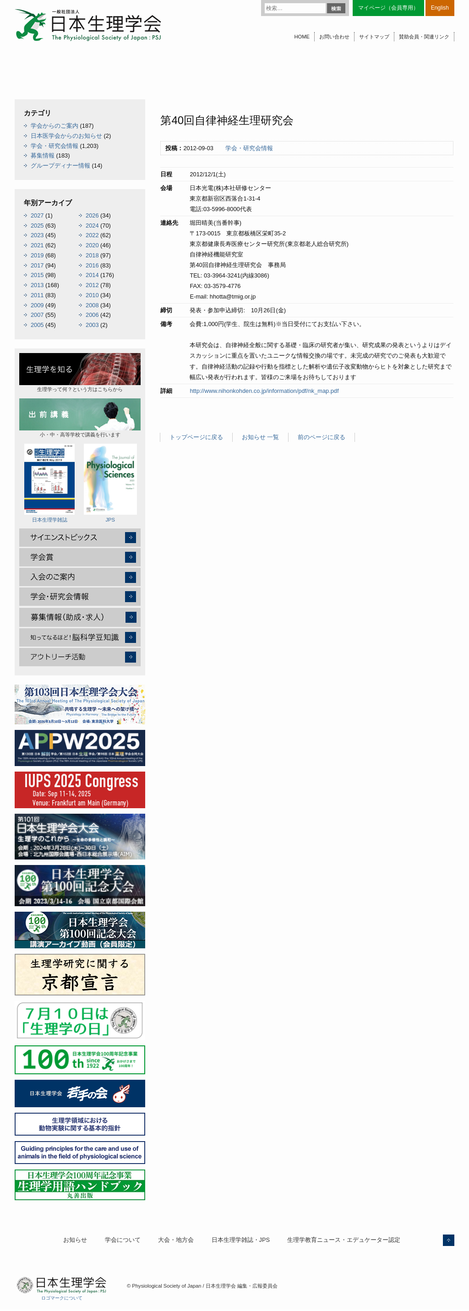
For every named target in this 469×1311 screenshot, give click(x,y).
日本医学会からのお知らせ (66, 135)
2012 (92, 285)
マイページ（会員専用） (388, 8)
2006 (92, 314)
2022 (92, 235)
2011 (37, 295)
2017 (37, 265)
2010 (92, 295)
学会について (123, 1239)
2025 (37, 225)
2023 (37, 235)
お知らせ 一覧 (260, 437)
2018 (92, 255)
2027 (37, 215)
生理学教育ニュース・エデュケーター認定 (343, 1239)
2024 (92, 225)
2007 (37, 314)
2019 (37, 255)
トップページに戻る (196, 437)
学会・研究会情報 (249, 148)
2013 (37, 285)
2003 (92, 324)
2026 (92, 215)
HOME (302, 36)
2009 (37, 305)
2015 (37, 275)
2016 (92, 265)
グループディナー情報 (60, 165)
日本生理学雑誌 (49, 483)
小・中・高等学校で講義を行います (80, 417)
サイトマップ (374, 36)
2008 (92, 305)
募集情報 (43, 155)
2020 (92, 245)
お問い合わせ (334, 36)
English (440, 8)
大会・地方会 (176, 1239)
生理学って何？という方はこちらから (80, 372)
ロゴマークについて (61, 1297)
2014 (92, 275)
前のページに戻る (321, 437)
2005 (37, 324)
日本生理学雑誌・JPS (241, 1239)
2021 (37, 245)
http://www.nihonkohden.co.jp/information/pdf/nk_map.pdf (264, 390)
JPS (110, 483)
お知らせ (75, 1239)
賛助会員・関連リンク (424, 36)
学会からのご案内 (54, 125)
